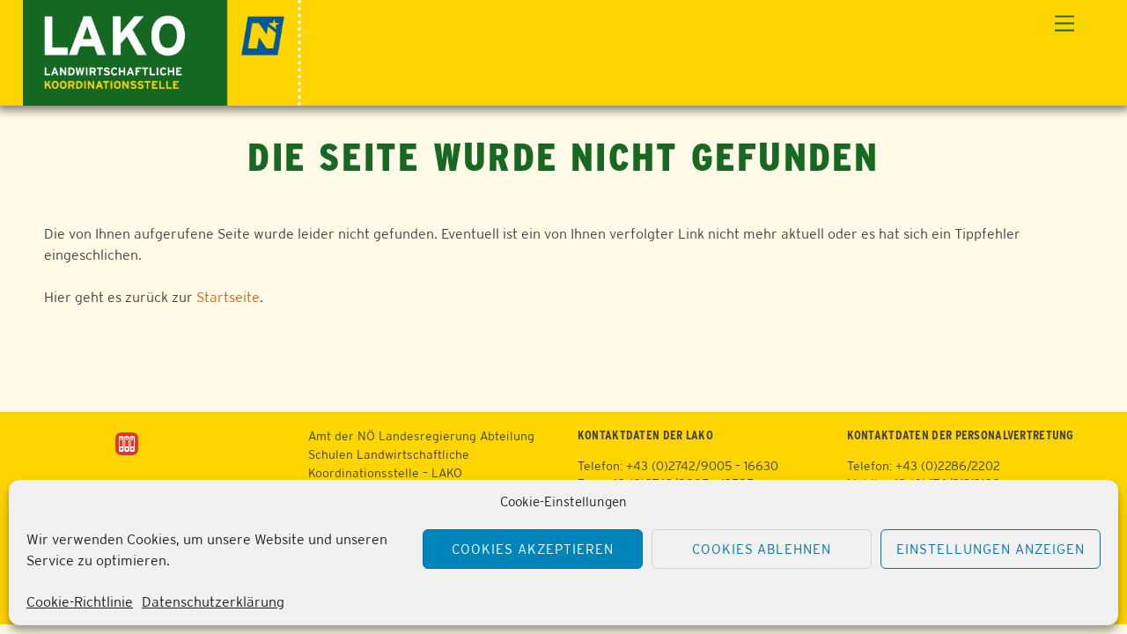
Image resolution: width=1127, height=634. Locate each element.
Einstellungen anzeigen (990, 549)
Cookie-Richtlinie (79, 601)
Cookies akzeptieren (533, 549)
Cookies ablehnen (762, 549)
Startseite (228, 297)
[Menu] (1064, 24)
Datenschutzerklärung (213, 601)
